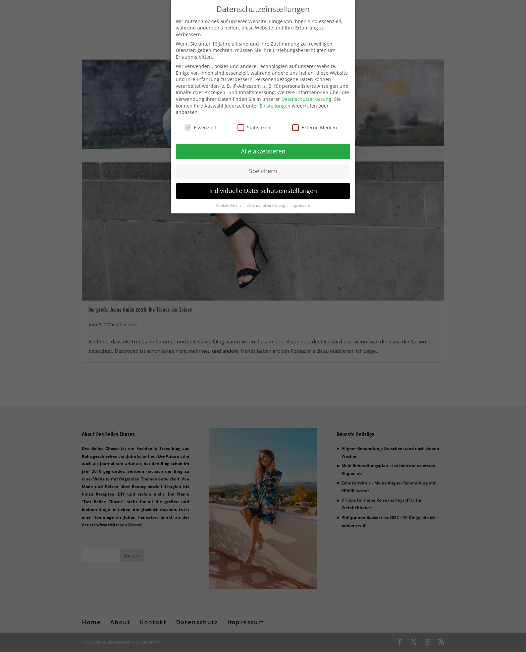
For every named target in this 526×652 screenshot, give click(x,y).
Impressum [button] (300, 201)
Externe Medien (314, 123)
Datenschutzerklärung (306, 94)
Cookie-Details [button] (229, 201)
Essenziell (200, 123)
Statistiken (254, 123)
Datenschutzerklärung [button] (266, 201)
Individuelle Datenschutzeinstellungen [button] (263, 186)
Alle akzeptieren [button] (263, 147)
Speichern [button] (263, 166)
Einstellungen (275, 101)
